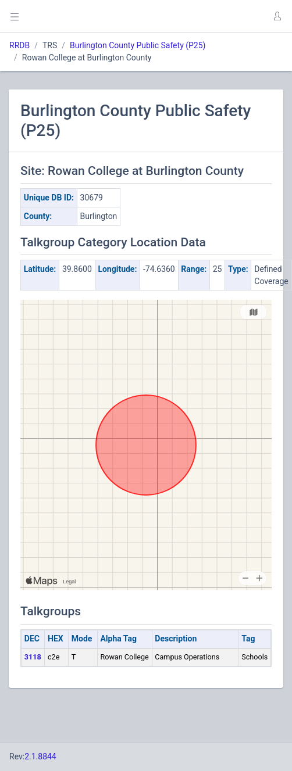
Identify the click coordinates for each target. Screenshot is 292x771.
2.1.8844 (40, 756)
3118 (32, 656)
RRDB (19, 45)
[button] (277, 16)
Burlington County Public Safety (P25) (137, 45)
